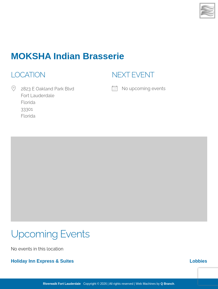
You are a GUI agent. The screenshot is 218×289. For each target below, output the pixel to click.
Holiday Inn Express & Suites (42, 261)
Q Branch (167, 283)
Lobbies (198, 261)
